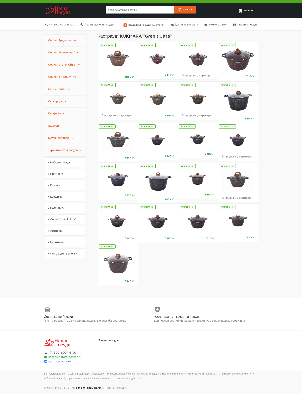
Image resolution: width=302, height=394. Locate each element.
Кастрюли (57, 113)
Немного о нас (215, 25)
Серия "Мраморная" (64, 52)
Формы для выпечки (62, 253)
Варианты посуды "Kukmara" (143, 25)
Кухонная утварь (61, 138)
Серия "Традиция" (62, 40)
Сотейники (55, 208)
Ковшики (54, 197)
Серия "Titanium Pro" (65, 77)
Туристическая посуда (65, 150)
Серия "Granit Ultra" (64, 65)
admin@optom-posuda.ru (62, 356)
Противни (55, 174)
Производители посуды (97, 25)
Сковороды (58, 101)
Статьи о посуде (245, 25)
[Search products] (140, 10)
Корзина (245, 10)
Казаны (53, 185)
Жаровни (56, 126)
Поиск (185, 10)
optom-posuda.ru (57, 361)
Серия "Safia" (59, 89)
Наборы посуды (59, 162)
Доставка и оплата (184, 25)
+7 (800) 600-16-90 (59, 25)
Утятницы (55, 231)
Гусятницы (55, 242)
